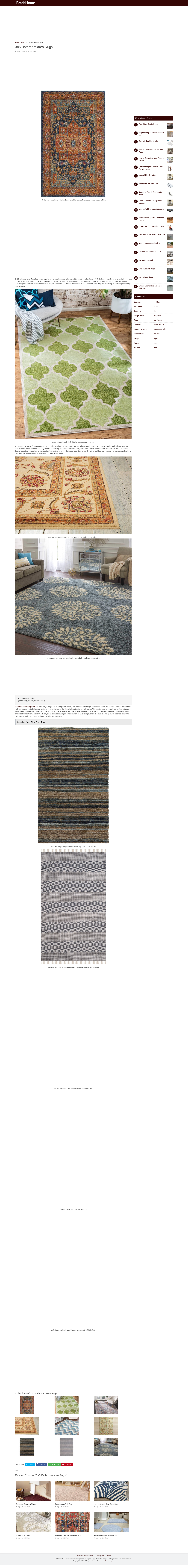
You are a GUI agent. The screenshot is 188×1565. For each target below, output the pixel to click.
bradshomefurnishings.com (25, 707)
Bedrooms (138, 306)
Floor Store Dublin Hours (148, 124)
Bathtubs (156, 302)
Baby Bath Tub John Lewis (149, 184)
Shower (137, 347)
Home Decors (158, 325)
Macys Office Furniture (147, 175)
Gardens (137, 325)
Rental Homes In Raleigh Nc (150, 243)
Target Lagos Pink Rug (63, 1504)
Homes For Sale (159, 329)
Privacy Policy (88, 1555)
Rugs (18, 51)
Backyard (137, 302)
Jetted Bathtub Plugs (147, 269)
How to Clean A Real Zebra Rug (106, 1504)
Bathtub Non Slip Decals (148, 141)
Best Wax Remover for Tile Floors (152, 235)
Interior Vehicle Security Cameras (152, 209)
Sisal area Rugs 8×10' (24, 1535)
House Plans (139, 334)
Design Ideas (139, 316)
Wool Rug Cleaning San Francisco (68, 1535)
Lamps (136, 338)
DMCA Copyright (99, 1555)
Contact (108, 1555)
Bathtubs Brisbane (146, 277)
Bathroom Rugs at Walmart (26, 1504)
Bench (156, 306)
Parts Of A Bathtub (146, 260)
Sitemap (79, 1555)
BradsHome (25, 3)
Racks (136, 343)
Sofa (155, 347)
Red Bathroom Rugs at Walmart (106, 1535)
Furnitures (157, 320)
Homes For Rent (140, 329)
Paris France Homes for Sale (150, 252)
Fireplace (157, 316)
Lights (155, 338)
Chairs (155, 311)
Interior (156, 334)
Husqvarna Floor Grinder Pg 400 (151, 226)
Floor (136, 320)
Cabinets (137, 311)
